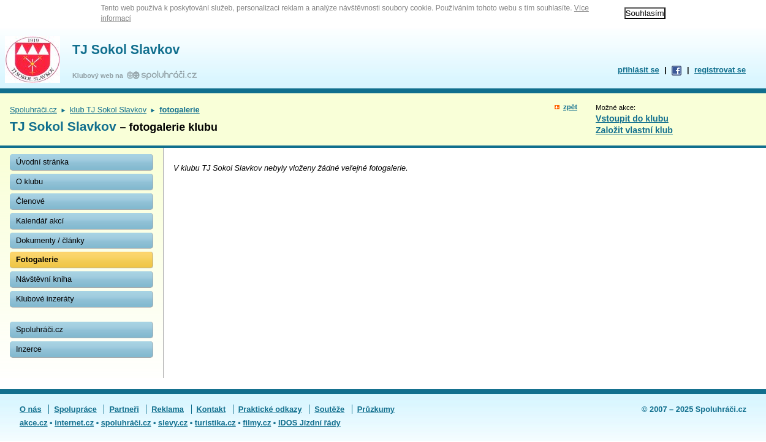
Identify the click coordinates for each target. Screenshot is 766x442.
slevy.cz (173, 422)
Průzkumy (376, 409)
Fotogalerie (37, 259)
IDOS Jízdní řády (309, 422)
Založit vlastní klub (634, 130)
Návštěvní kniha (44, 279)
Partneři (123, 409)
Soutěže (329, 409)
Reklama (167, 409)
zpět (570, 106)
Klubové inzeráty (45, 298)
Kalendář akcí (40, 220)
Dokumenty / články (50, 240)
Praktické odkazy (270, 409)
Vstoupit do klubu (632, 118)
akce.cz (34, 422)
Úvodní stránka (42, 161)
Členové (30, 201)
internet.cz (74, 422)
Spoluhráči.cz (33, 109)
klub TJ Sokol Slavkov (108, 109)
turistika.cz (215, 422)
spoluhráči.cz (126, 422)
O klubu (29, 181)
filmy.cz (257, 422)
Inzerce (29, 349)
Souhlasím (645, 13)
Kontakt (211, 409)
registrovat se (720, 69)
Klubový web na (99, 75)
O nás (31, 409)
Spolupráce (75, 409)
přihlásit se (638, 69)
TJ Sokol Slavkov (126, 49)
